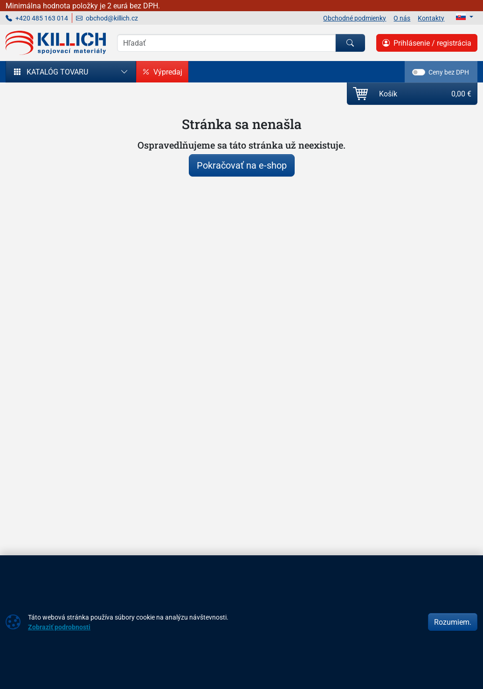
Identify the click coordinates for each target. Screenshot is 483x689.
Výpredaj (162, 71)
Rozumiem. (452, 622)
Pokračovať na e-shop (242, 165)
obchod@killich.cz (107, 18)
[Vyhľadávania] (226, 43)
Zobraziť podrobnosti (59, 627)
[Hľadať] (350, 43)
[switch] (418, 72)
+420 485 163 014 (37, 18)
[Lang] (464, 16)
